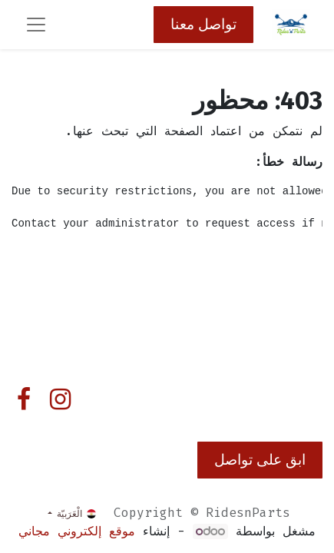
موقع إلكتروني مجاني (76, 531)
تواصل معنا (203, 24)
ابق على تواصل (260, 460)
